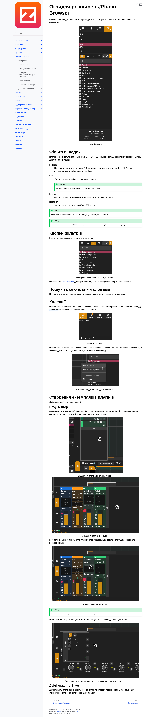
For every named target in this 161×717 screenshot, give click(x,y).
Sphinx (59, 711)
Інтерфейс (19, 45)
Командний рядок (22, 129)
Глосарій (18, 141)
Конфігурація (20, 49)
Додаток (18, 149)
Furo (76, 711)
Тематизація (20, 133)
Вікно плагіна (24, 81)
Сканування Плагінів (27, 69)
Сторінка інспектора (27, 85)
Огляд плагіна (24, 65)
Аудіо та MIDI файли (25, 89)
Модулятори (20, 117)
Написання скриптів (23, 125)
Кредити (18, 145)
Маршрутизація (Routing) (25, 109)
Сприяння (19, 137)
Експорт (18, 121)
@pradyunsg (69, 711)
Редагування (20, 97)
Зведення (19, 101)
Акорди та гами (21, 113)
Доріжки (18, 93)
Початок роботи (21, 41)
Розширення (22, 61)
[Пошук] (28, 33)
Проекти (18, 53)
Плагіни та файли (22, 57)
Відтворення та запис (23, 105)
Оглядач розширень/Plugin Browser (27, 75)
